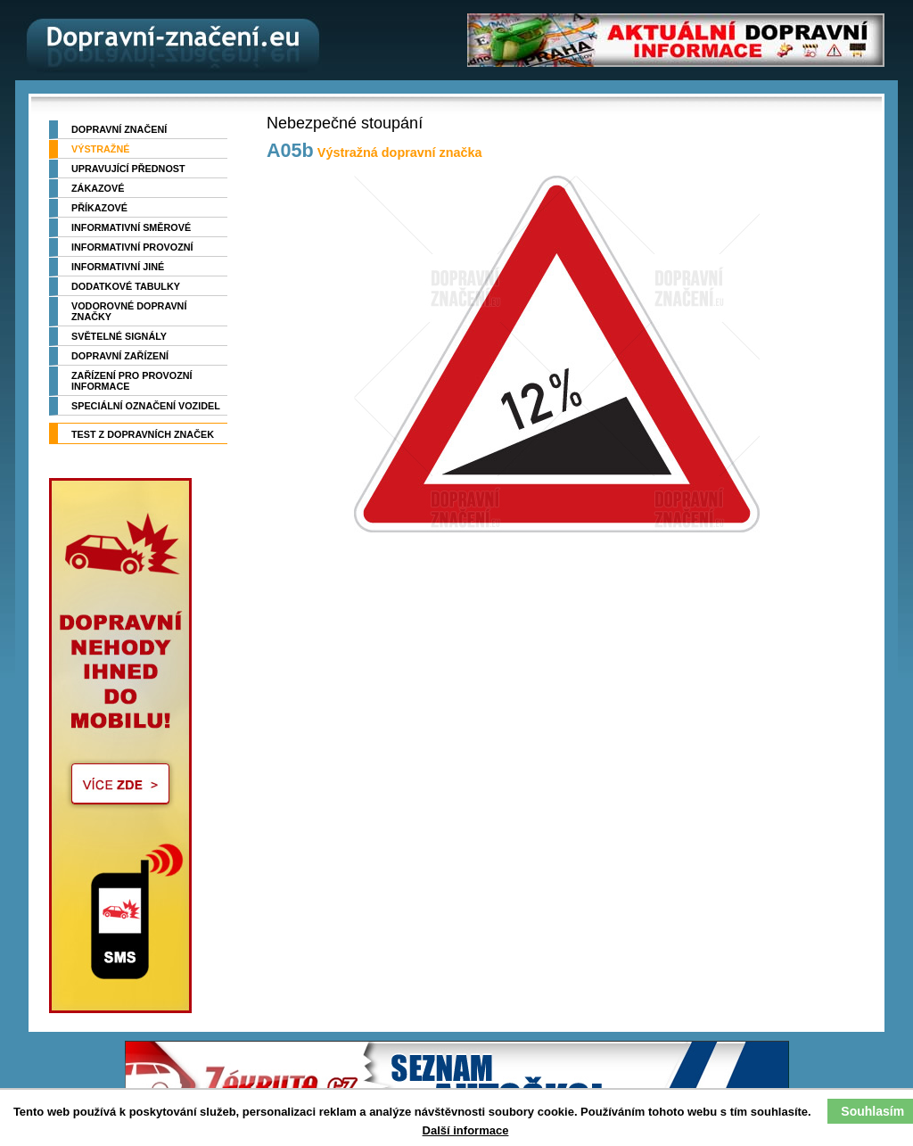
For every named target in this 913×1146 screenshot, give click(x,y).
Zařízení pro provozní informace (132, 381)
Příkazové (99, 207)
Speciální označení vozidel (145, 405)
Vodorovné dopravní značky (128, 311)
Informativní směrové (131, 227)
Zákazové (97, 188)
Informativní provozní (132, 247)
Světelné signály (119, 336)
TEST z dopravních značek (142, 434)
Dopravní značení (119, 129)
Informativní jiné (117, 266)
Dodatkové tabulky (125, 286)
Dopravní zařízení (120, 355)
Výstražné (100, 149)
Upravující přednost (128, 168)
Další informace (466, 1130)
